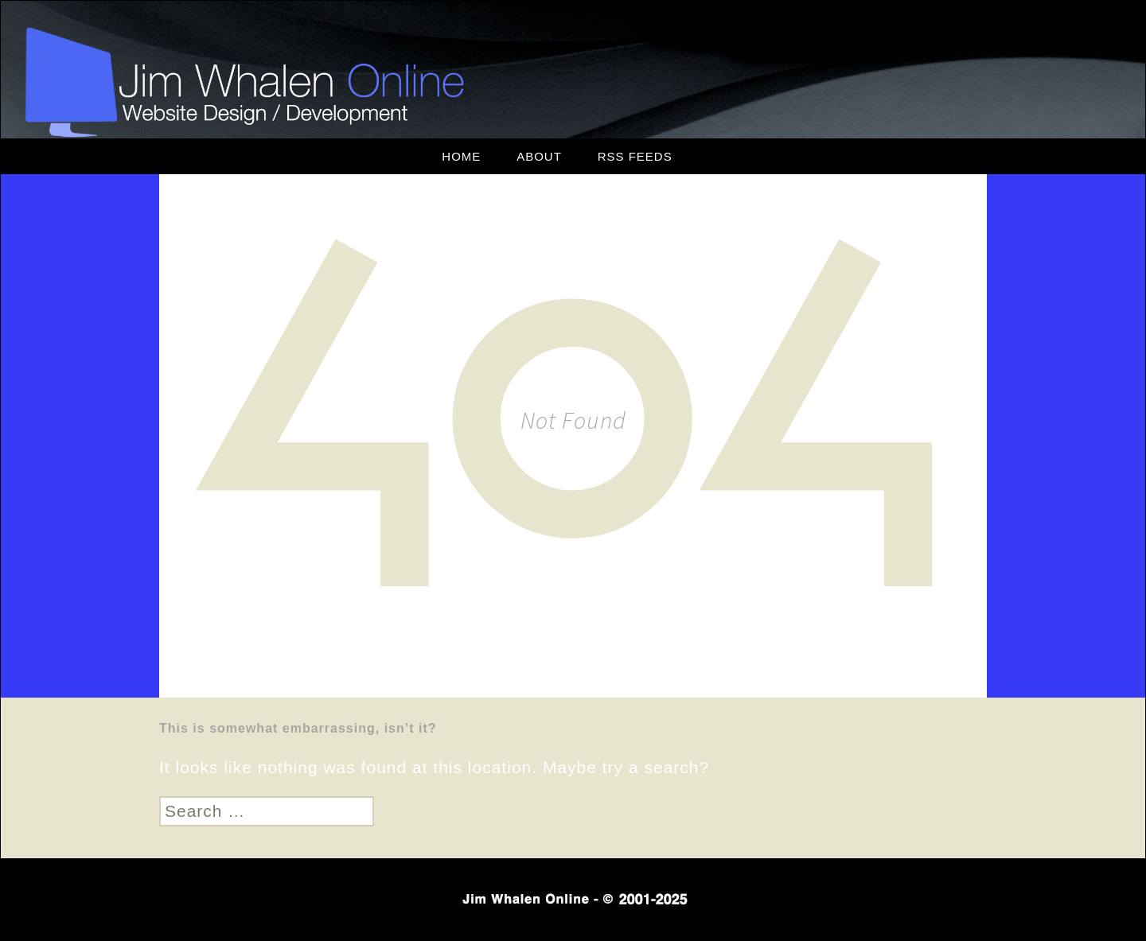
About (539, 156)
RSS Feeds (635, 156)
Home (461, 156)
